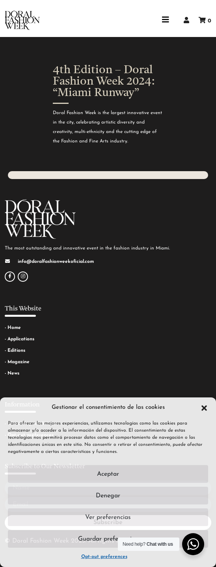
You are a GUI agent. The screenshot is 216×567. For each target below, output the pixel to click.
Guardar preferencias (108, 539)
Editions (16, 350)
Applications (20, 339)
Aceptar (108, 474)
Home (14, 327)
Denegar (108, 496)
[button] (204, 408)
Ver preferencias (108, 517)
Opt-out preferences (104, 556)
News (13, 373)
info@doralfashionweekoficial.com (56, 261)
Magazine (18, 362)
